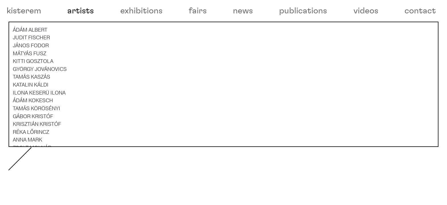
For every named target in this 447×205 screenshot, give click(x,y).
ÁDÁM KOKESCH (33, 123)
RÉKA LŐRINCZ (31, 155)
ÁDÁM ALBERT (30, 53)
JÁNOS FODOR (31, 68)
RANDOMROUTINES (37, 178)
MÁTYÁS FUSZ (29, 76)
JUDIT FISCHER (31, 61)
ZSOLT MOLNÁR (32, 170)
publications (303, 11)
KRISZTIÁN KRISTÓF (37, 147)
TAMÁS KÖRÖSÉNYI (36, 131)
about (24, 186)
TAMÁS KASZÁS (31, 100)
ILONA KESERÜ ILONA (39, 115)
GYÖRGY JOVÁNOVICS (40, 92)
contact (420, 11)
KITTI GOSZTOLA (33, 84)
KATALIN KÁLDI (30, 107)
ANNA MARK (27, 163)
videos (365, 11)
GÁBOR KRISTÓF (33, 139)
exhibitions (141, 11)
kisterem (24, 11)
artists (80, 11)
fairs (198, 11)
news (243, 11)
